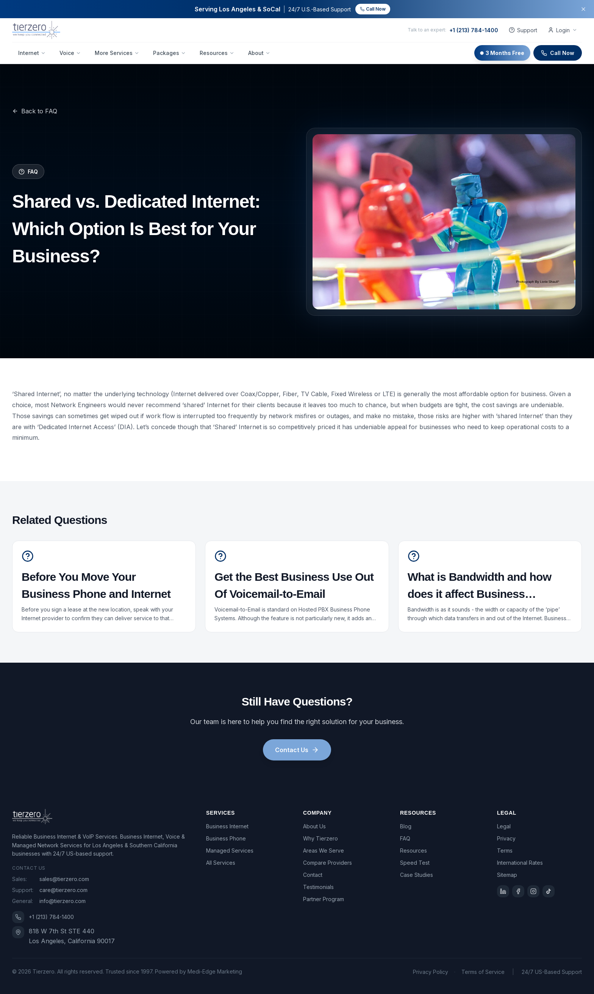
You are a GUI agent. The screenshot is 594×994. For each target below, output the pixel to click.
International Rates (520, 862)
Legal (504, 826)
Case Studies (416, 875)
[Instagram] (533, 891)
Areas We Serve (323, 850)
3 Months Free (502, 53)
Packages (169, 53)
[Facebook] (518, 891)
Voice (70, 53)
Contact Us (297, 750)
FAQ (405, 838)
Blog (405, 826)
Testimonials (318, 887)
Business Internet (227, 826)
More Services (117, 53)
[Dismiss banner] (583, 9)
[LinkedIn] (503, 891)
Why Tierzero (320, 838)
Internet (32, 53)
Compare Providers (327, 862)
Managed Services (229, 850)
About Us (314, 826)
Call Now (373, 9)
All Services (220, 862)
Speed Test (415, 862)
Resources (217, 53)
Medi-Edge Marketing (215, 971)
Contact (312, 875)
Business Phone (226, 838)
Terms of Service (483, 972)
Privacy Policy (430, 972)
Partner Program (323, 899)
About (259, 53)
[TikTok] (548, 891)
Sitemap (507, 875)
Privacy (506, 838)
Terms (505, 850)
